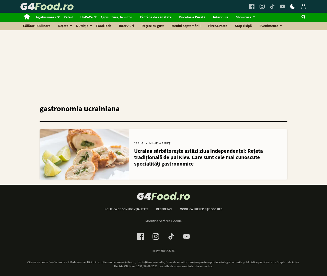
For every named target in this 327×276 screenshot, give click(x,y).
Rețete (63, 26)
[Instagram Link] (262, 6)
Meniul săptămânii (185, 26)
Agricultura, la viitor (116, 17)
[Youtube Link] (282, 6)
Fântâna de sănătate (155, 17)
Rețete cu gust (153, 26)
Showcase (243, 17)
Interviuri (220, 17)
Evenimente (269, 26)
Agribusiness (46, 17)
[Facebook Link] (251, 6)
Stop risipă (243, 26)
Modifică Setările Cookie (163, 221)
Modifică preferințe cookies (201, 209)
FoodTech (103, 26)
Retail (68, 17)
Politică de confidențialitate (126, 209)
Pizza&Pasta (217, 26)
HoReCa (86, 17)
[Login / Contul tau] (303, 6)
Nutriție (82, 26)
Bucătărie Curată (192, 17)
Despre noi (164, 209)
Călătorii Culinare (37, 26)
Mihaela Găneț (159, 143)
